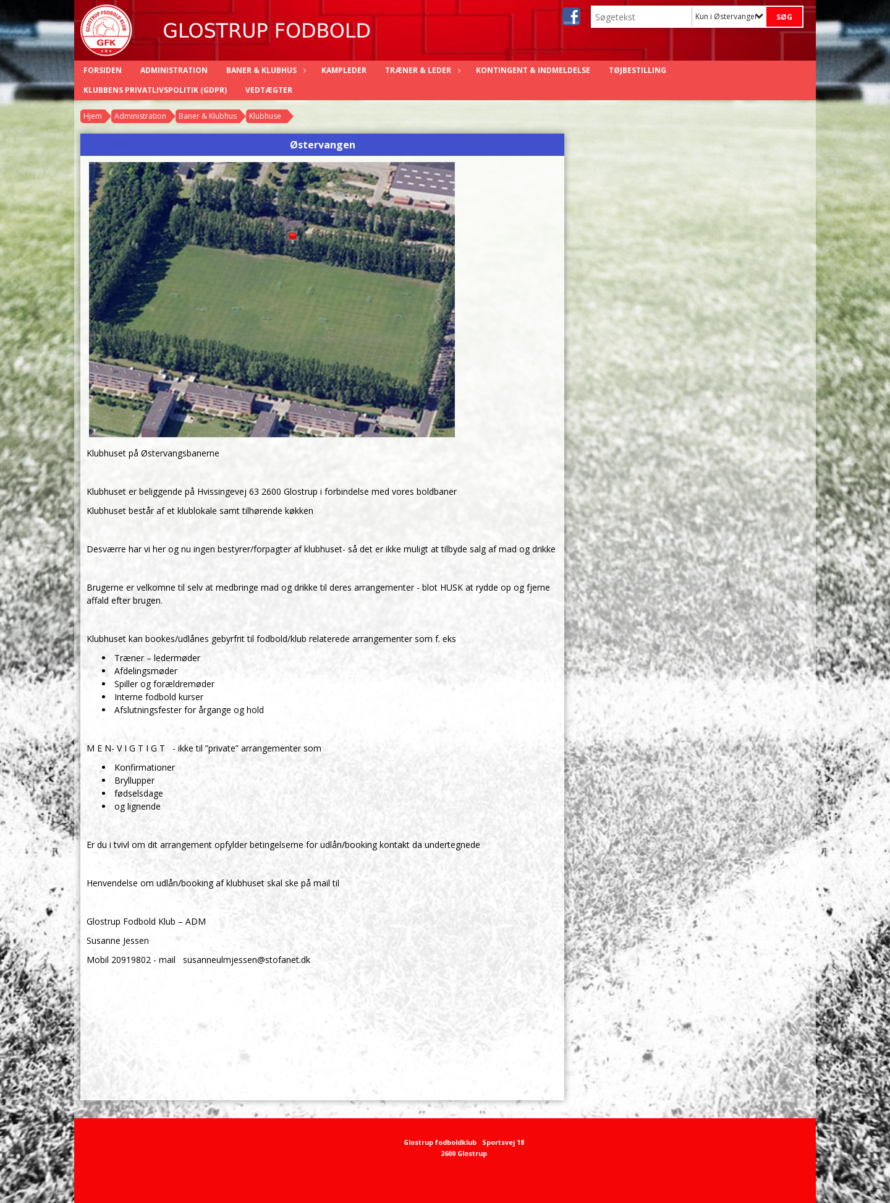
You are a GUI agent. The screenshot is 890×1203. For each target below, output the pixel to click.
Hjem (92, 116)
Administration (174, 70)
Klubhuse (265, 116)
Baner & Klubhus (264, 70)
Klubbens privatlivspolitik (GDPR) (155, 90)
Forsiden (102, 70)
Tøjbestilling (637, 70)
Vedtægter (268, 90)
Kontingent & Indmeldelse (533, 70)
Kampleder (344, 70)
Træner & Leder (421, 70)
